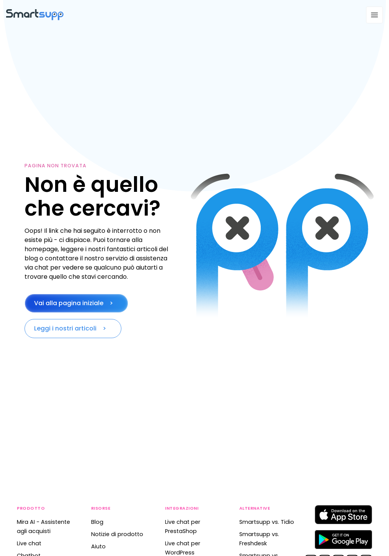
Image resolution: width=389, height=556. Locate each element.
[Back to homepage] (35, 18)
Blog (97, 522)
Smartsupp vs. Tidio (266, 522)
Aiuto (98, 546)
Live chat (29, 543)
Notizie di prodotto (117, 534)
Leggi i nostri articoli (65, 328)
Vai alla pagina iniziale (68, 303)
